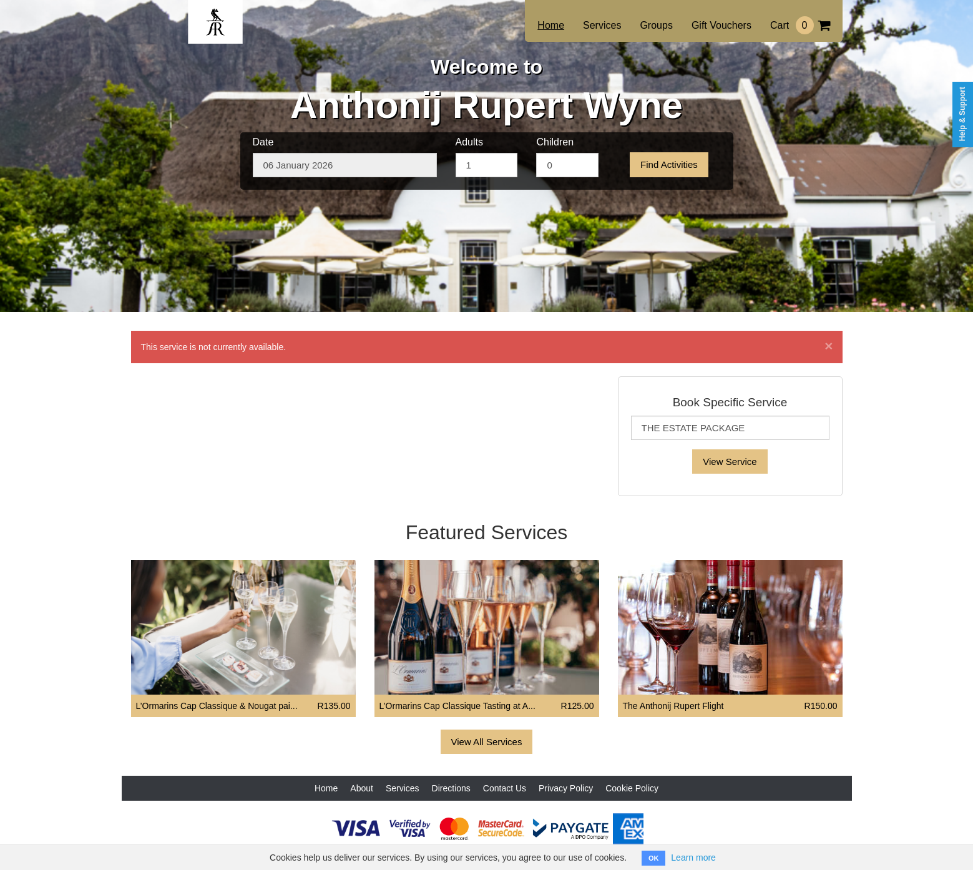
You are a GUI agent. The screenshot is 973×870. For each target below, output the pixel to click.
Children (555, 142)
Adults (469, 142)
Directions (451, 788)
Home (550, 25)
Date (263, 142)
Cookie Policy (631, 788)
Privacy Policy (566, 788)
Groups (656, 25)
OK (653, 858)
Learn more (693, 858)
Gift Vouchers (721, 25)
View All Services (486, 741)
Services (602, 25)
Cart (800, 25)
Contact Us (504, 788)
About (361, 788)
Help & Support (962, 114)
